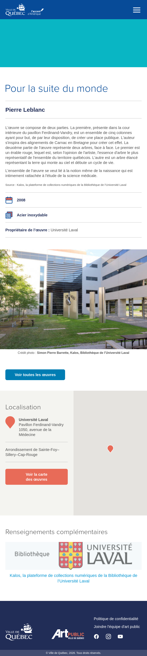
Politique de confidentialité (116, 619)
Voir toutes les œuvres (35, 375)
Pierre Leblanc (25, 110)
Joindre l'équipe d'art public (117, 627)
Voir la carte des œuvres (36, 476)
